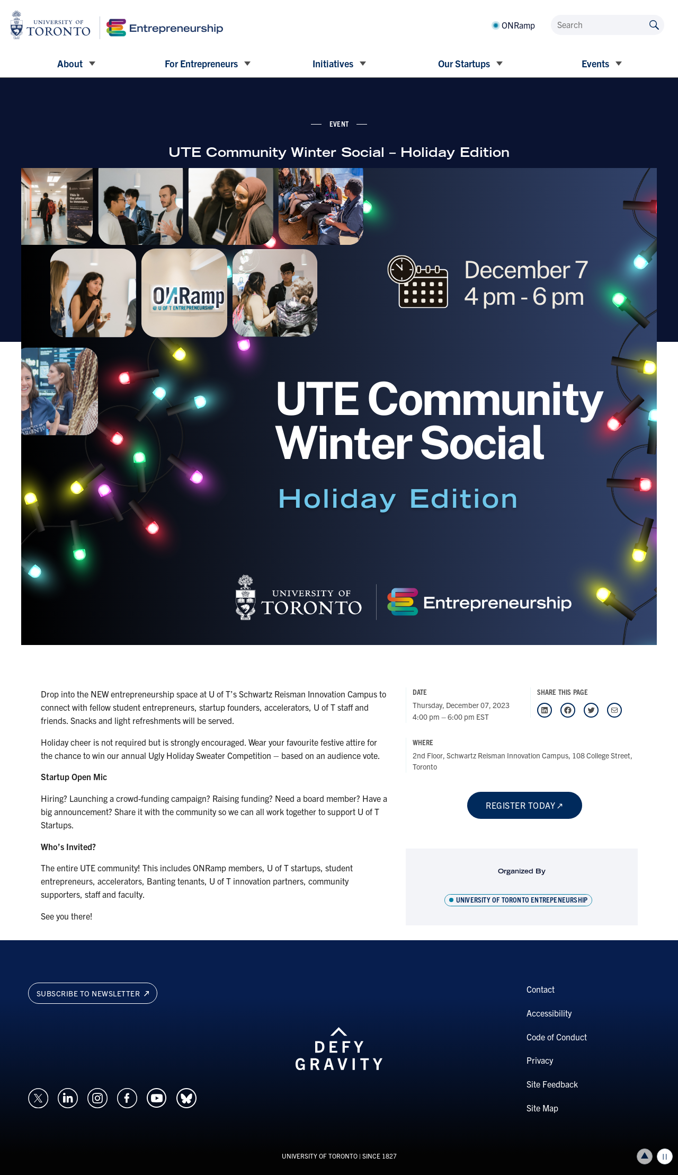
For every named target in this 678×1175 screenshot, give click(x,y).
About (70, 63)
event (339, 123)
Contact (541, 989)
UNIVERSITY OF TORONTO (320, 1156)
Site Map (542, 1107)
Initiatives (333, 63)
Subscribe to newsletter (93, 993)
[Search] (607, 25)
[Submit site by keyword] (654, 24)
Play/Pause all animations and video (665, 1156)
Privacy (540, 1060)
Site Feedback (552, 1084)
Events (595, 63)
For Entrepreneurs (201, 63)
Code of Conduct (557, 1036)
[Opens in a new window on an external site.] (38, 1096)
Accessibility (549, 1013)
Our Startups (464, 63)
